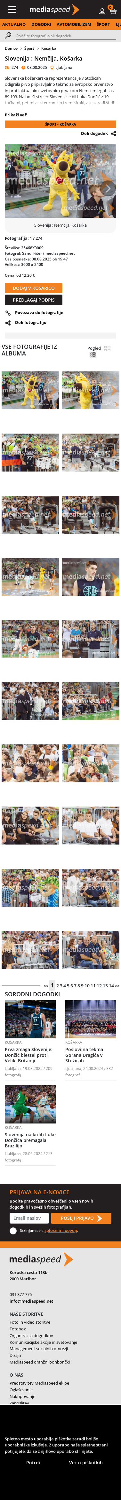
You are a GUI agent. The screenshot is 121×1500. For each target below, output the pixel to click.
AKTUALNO (14, 24)
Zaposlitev (19, 1403)
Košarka (48, 48)
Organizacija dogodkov (31, 1335)
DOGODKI (41, 24)
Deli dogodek (94, 133)
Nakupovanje (22, 1396)
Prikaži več (16, 115)
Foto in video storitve (30, 1322)
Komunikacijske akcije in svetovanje (43, 1342)
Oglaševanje (21, 1390)
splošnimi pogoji (60, 1230)
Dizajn (15, 1355)
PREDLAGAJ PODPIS (34, 300)
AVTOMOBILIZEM (74, 24)
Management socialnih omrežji (39, 1348)
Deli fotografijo (30, 322)
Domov (11, 48)
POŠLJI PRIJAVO (81, 1218)
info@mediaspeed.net (31, 1301)
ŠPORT (103, 24)
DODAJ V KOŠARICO (34, 288)
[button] (113, 11)
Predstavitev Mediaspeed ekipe (39, 1383)
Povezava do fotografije (39, 312)
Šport (29, 48)
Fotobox (18, 1329)
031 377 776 (21, 1294)
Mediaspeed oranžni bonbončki (40, 1362)
